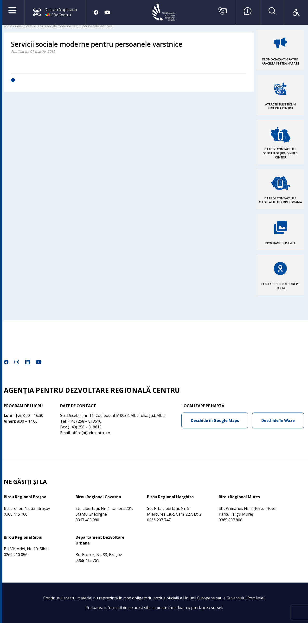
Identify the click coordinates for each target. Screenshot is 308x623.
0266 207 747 (159, 520)
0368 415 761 (87, 560)
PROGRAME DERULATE (280, 243)
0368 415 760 (15, 514)
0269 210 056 (15, 554)
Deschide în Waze (278, 420)
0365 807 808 (230, 520)
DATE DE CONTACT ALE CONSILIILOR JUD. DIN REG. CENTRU (280, 153)
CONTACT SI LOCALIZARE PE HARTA (280, 286)
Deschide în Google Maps (215, 420)
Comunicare (24, 26)
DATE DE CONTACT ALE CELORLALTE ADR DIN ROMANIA (280, 200)
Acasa (8, 26)
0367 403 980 (87, 520)
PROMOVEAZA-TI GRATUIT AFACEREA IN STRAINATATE (280, 61)
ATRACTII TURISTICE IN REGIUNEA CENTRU (280, 106)
